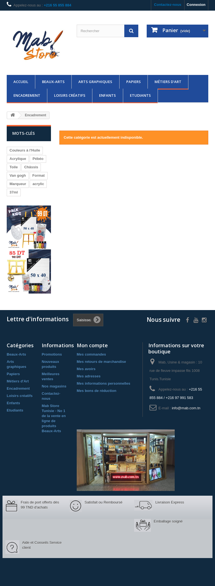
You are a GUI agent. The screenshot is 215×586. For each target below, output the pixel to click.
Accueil (20, 81)
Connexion (196, 5)
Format (38, 175)
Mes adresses (89, 376)
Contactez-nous (167, 5)
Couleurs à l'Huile (25, 150)
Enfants (107, 95)
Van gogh (18, 175)
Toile (14, 167)
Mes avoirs (86, 369)
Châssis (31, 167)
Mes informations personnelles (103, 383)
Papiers (133, 81)
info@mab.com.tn (186, 408)
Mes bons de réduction (96, 391)
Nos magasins (54, 386)
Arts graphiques (95, 81)
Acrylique (18, 159)
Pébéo (37, 159)
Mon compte (92, 345)
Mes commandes (91, 354)
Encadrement (26, 95)
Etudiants (140, 95)
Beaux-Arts (53, 81)
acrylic (38, 184)
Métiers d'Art (168, 81)
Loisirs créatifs (69, 95)
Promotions (52, 354)
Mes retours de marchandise (101, 362)
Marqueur (18, 184)
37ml (14, 192)
